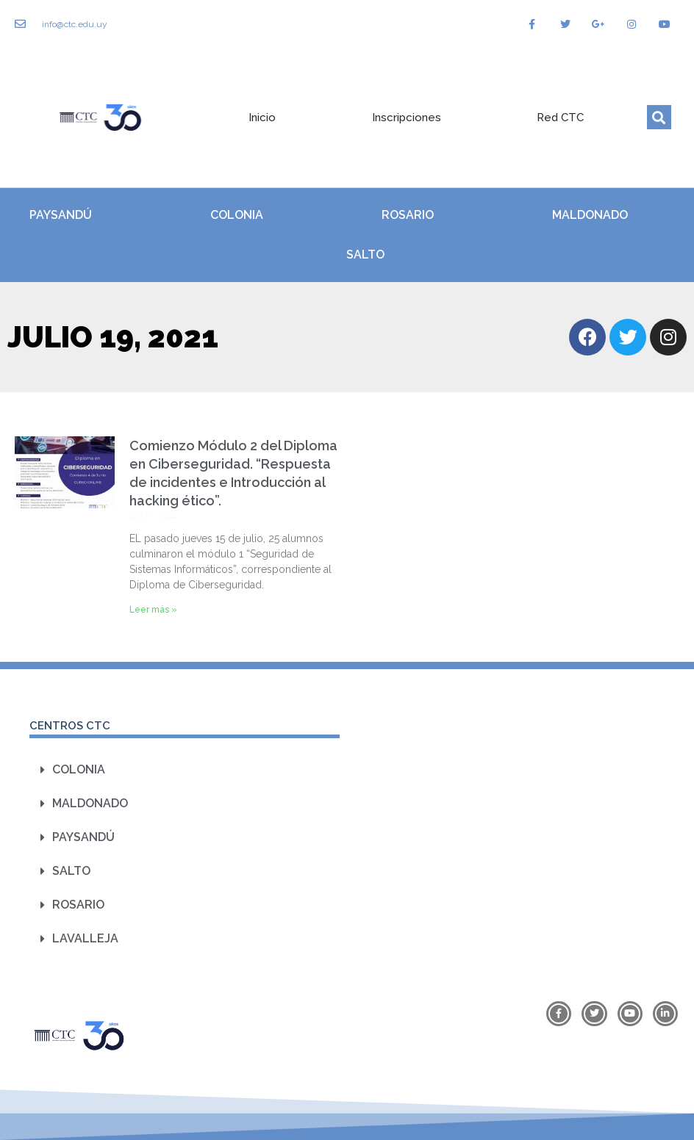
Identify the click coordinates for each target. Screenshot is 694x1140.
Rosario (408, 215)
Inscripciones (406, 117)
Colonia (236, 215)
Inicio (262, 117)
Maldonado (590, 215)
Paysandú (60, 215)
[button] (659, 117)
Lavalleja (85, 938)
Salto (365, 254)
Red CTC (560, 117)
